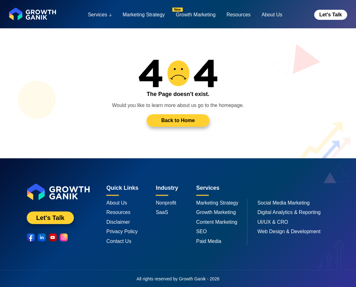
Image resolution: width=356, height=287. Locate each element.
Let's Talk (330, 14)
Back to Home (178, 120)
